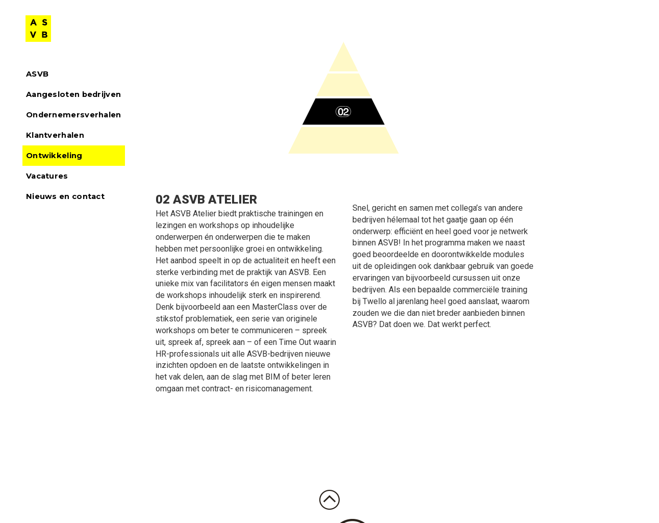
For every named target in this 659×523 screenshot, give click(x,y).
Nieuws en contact (65, 196)
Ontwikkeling (54, 155)
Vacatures (47, 176)
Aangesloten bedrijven (73, 94)
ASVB (37, 74)
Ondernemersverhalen (73, 114)
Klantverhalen (55, 135)
